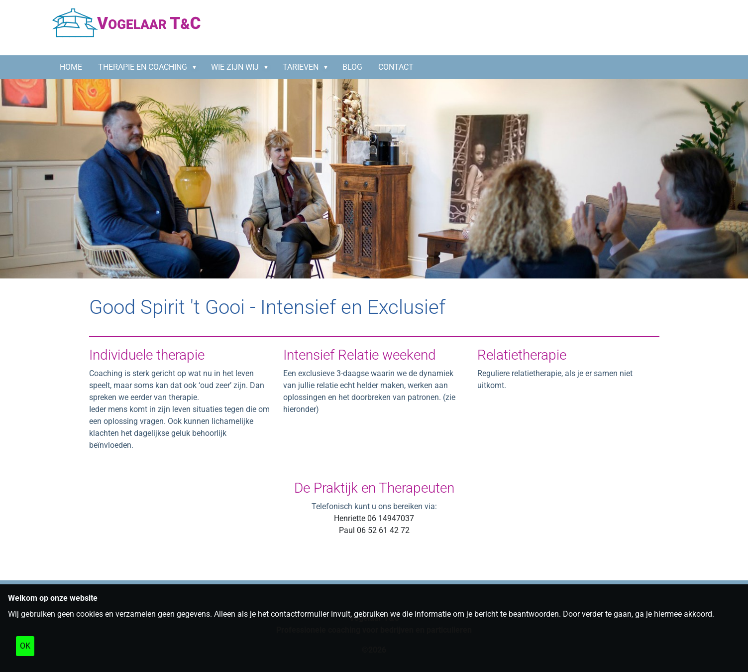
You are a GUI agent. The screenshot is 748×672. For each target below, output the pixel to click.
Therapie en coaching (142, 67)
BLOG (352, 67)
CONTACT (396, 67)
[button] (196, 67)
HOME (71, 67)
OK (25, 646)
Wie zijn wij (235, 67)
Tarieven (301, 67)
